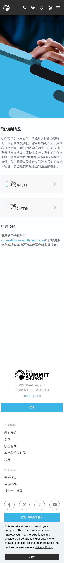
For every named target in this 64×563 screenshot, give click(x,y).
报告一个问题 (13, 491)
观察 (7, 459)
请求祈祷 (10, 484)
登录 (32, 407)
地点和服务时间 (15, 453)
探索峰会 (10, 477)
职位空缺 (10, 446)
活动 (7, 439)
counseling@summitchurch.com (23, 240)
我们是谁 (10, 433)
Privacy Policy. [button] (44, 547)
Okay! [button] (32, 556)
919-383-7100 (32, 396)
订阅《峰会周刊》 (32, 517)
